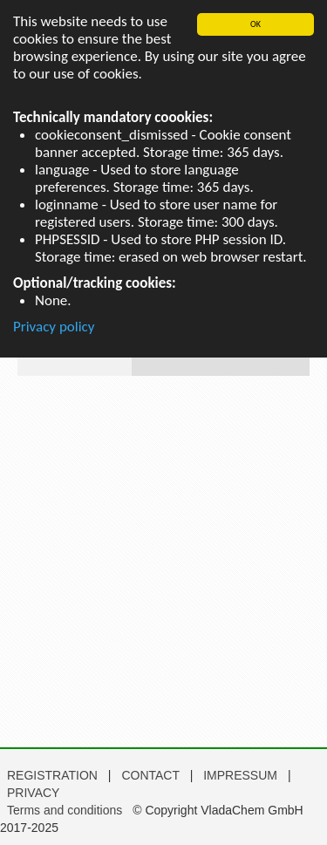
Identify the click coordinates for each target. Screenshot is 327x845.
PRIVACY (33, 793)
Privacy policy (54, 326)
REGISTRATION (52, 775)
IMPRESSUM (242, 775)
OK (255, 24)
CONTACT (151, 775)
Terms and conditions (64, 810)
